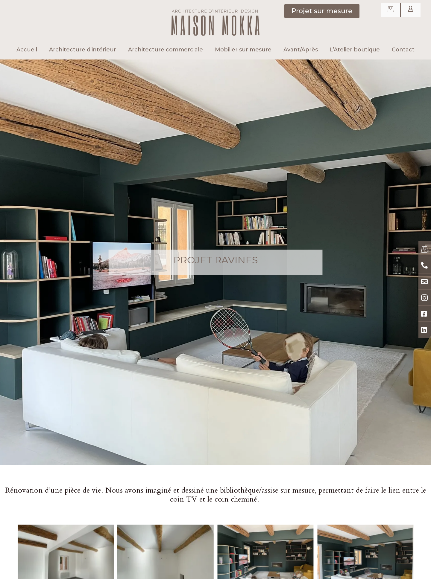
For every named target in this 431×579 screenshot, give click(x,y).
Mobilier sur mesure (243, 49)
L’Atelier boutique (355, 49)
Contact (403, 49)
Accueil (26, 49)
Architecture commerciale (165, 49)
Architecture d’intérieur (82, 49)
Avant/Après (300, 49)
